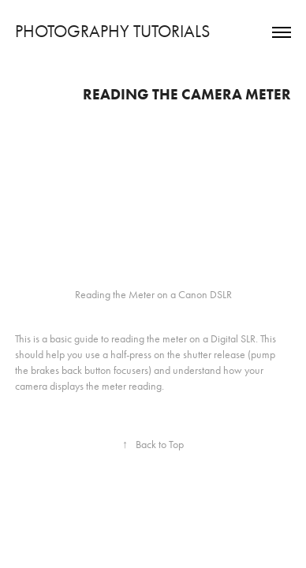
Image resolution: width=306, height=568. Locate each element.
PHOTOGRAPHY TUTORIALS (112, 31)
